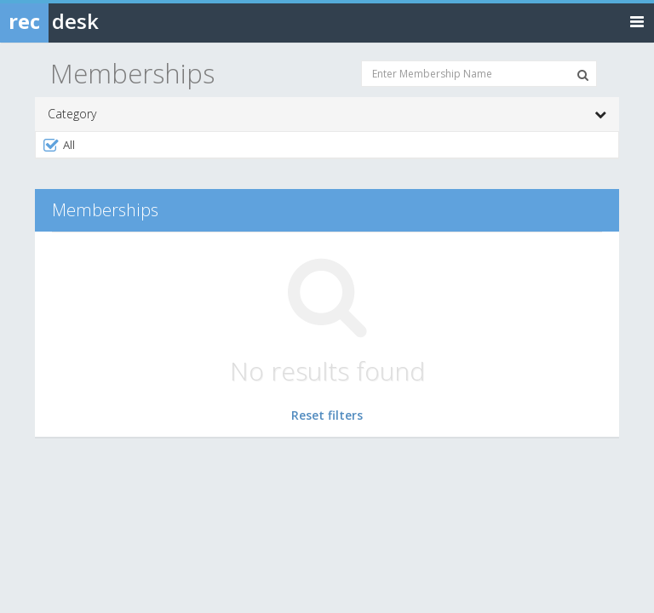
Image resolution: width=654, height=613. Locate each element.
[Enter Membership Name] (479, 73)
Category (327, 114)
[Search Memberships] (583, 75)
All (58, 145)
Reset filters (327, 415)
